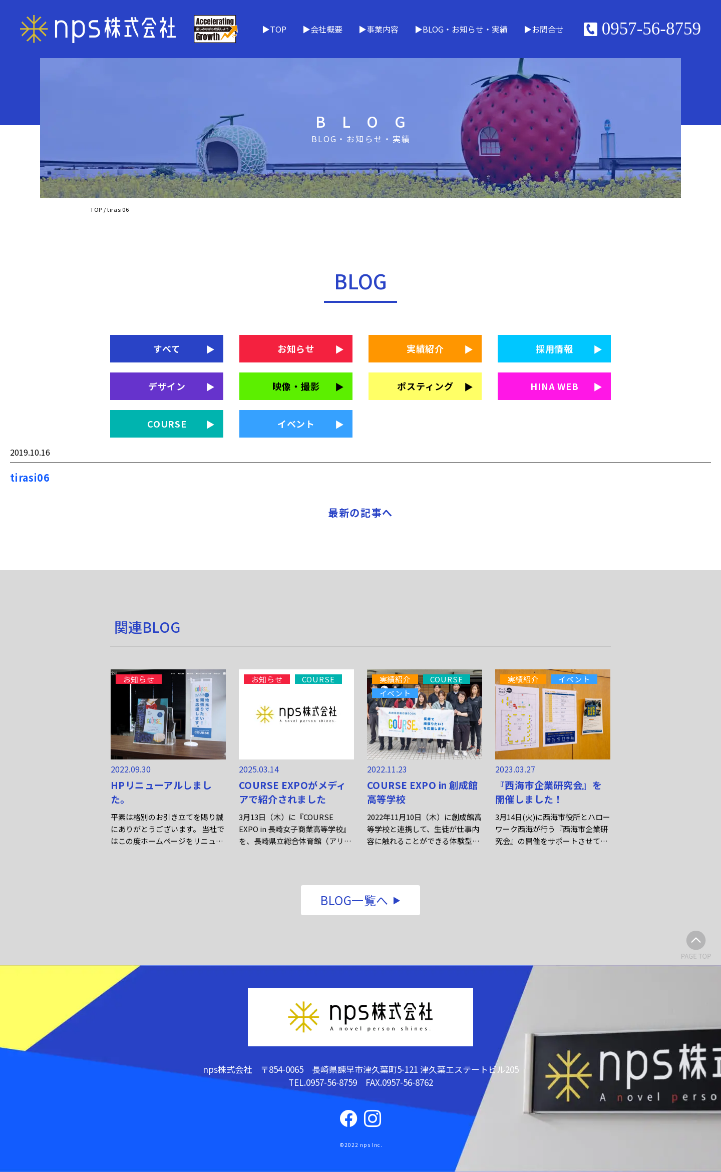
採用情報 (555, 348)
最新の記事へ (360, 512)
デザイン (167, 386)
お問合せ (548, 29)
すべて (167, 348)
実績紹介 (426, 348)
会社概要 (326, 29)
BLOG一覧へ (354, 900)
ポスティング (425, 386)
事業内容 (383, 29)
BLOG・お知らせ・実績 (465, 29)
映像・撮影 (296, 386)
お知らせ (296, 348)
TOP (278, 29)
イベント (296, 423)
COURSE (167, 423)
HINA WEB (554, 386)
